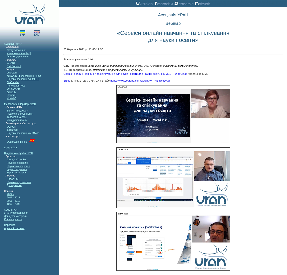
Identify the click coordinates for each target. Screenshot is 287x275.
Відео (66, 80)
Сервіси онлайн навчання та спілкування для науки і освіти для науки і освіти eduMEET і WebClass (125, 73)
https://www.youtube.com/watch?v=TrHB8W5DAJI (140, 80)
